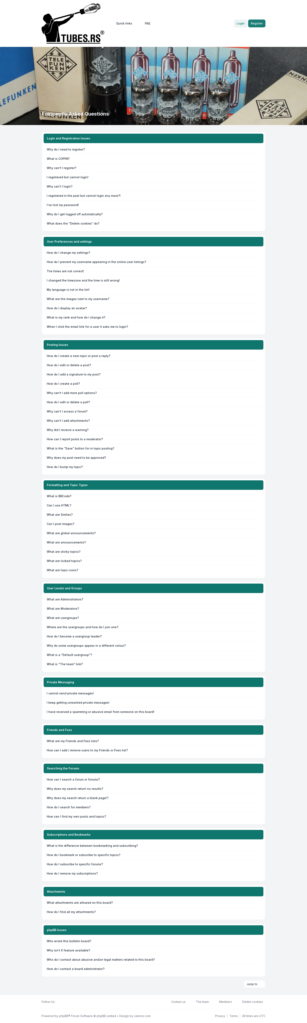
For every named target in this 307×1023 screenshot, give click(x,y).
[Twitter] (61, 1002)
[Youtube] (64, 1002)
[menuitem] (122, 23)
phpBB (63, 1016)
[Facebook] (57, 1002)
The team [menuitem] (200, 1002)
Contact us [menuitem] (176, 1002)
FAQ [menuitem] (145, 23)
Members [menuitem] (223, 1002)
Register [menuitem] (257, 23)
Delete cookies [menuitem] (250, 1002)
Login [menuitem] (241, 23)
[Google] (67, 1002)
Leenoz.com (142, 1016)
